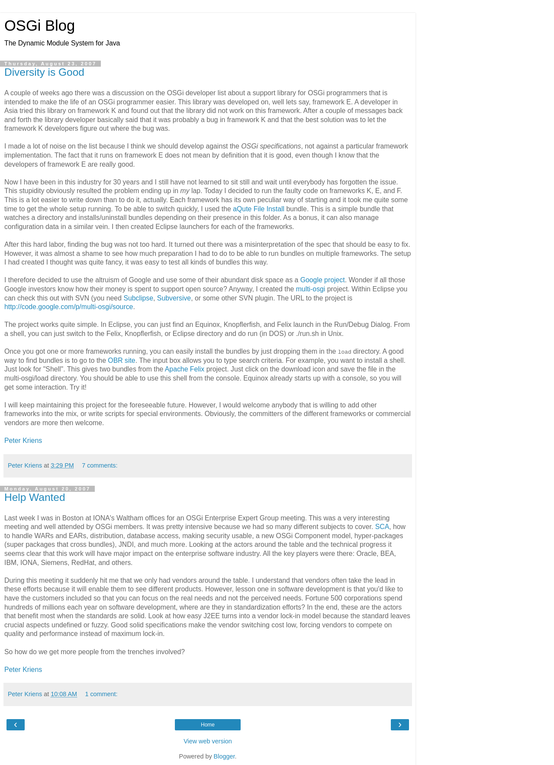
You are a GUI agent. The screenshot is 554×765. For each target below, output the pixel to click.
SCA (382, 526)
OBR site (121, 360)
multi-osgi (310, 289)
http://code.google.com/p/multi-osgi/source (68, 306)
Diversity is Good (44, 72)
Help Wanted (34, 497)
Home (208, 725)
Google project (322, 280)
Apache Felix (185, 369)
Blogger (224, 756)
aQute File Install (258, 209)
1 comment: (101, 694)
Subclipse (138, 298)
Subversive (174, 298)
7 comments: (99, 465)
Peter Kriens (23, 440)
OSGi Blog (39, 25)
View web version (208, 741)
